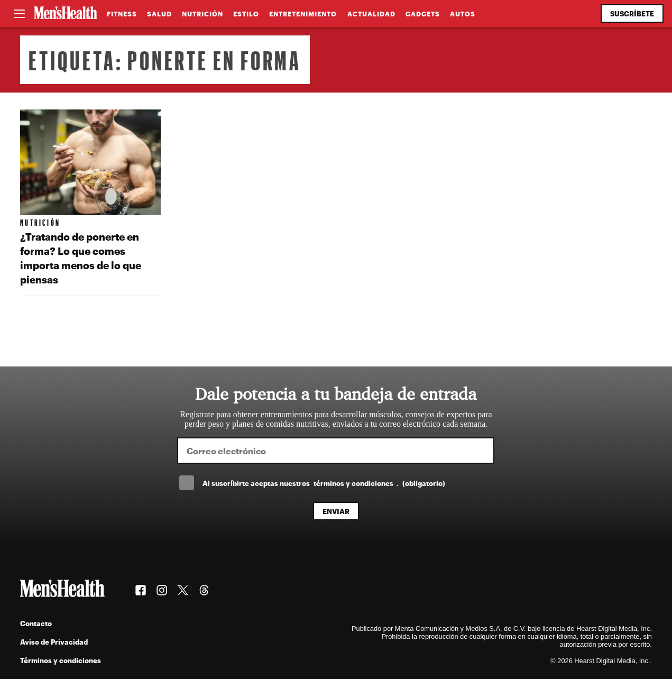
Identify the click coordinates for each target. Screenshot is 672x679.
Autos (462, 13)
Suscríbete (632, 13)
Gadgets (423, 13)
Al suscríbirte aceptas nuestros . (323, 483)
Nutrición (202, 13)
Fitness (122, 13)
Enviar (336, 511)
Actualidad (371, 13)
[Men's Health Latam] (65, 13)
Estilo (246, 13)
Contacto (36, 623)
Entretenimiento (303, 13)
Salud (159, 13)
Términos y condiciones (60, 660)
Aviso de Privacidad (54, 642)
